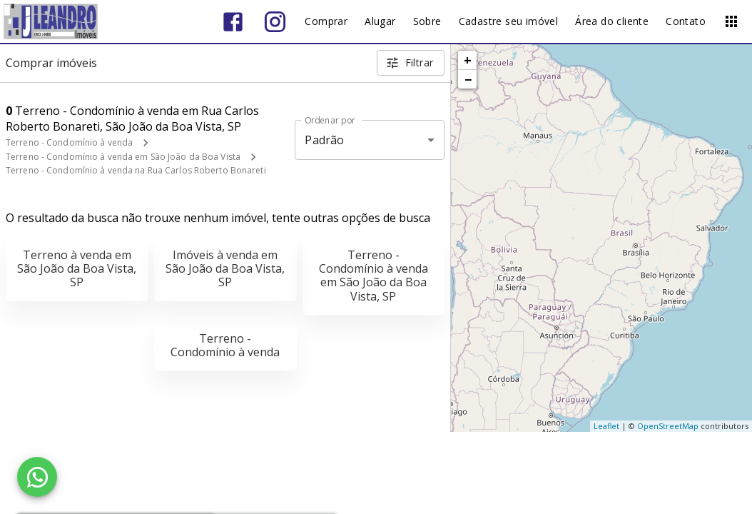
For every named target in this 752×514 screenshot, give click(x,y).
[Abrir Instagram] (275, 21)
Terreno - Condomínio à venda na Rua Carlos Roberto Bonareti (136, 170)
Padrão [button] (324, 140)
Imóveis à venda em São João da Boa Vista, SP (225, 268)
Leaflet (606, 425)
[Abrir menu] (731, 21)
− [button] (468, 79)
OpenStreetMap (667, 425)
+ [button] (468, 60)
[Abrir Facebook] (232, 21)
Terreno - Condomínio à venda (69, 142)
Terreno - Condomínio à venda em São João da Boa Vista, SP (373, 275)
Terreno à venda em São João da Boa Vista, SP (76, 268)
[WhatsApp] (37, 477)
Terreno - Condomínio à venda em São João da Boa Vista (123, 157)
